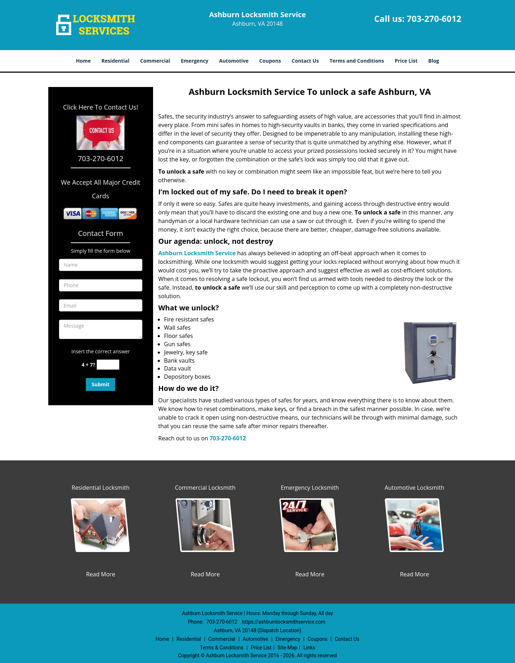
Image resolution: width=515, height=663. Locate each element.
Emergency (195, 60)
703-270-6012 (434, 18)
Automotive (234, 60)
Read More (100, 574)
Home (83, 60)
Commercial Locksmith (205, 488)
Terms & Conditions (222, 647)
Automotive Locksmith (414, 488)
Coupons (270, 60)
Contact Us (305, 60)
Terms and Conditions (356, 60)
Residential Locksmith (100, 488)
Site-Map (287, 647)
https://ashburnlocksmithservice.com (283, 622)
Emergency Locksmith (310, 488)
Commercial (155, 60)
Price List (406, 60)
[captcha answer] (108, 364)
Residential (115, 60)
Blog (433, 60)
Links (309, 647)
